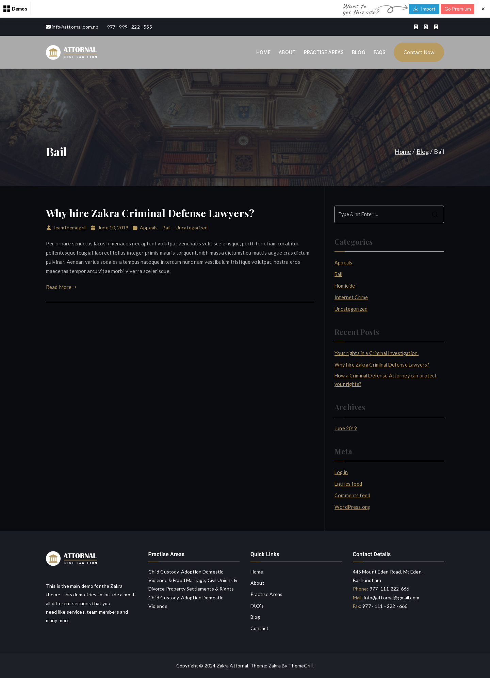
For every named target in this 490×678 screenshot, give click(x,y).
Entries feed (348, 484)
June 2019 (345, 428)
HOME (263, 52)
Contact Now (419, 52)
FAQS (380, 52)
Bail (166, 227)
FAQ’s (257, 606)
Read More (61, 287)
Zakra (274, 665)
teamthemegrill (69, 227)
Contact (259, 628)
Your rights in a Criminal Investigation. (376, 353)
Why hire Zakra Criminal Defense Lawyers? (150, 213)
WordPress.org (352, 507)
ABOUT (287, 52)
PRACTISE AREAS (324, 52)
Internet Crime (351, 297)
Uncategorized (192, 227)
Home (256, 572)
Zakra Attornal (232, 665)
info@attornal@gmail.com (391, 597)
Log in (341, 472)
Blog (255, 617)
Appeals (149, 227)
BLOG (358, 52)
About (257, 583)
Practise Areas (266, 594)
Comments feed (352, 495)
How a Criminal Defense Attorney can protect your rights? (385, 380)
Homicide (344, 286)
